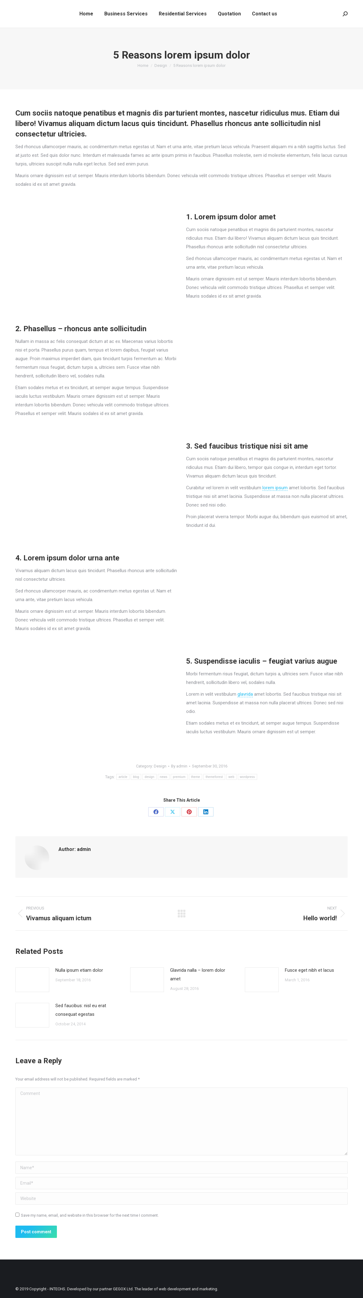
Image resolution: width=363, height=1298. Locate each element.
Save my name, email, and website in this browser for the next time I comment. (90, 1215)
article (122, 777)
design (149, 777)
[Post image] (32, 979)
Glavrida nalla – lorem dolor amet (197, 974)
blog (136, 777)
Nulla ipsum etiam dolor (79, 970)
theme (195, 777)
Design (160, 766)
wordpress (247, 777)
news (164, 777)
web (231, 777)
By (179, 766)
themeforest (214, 777)
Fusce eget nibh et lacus (309, 970)
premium (179, 777)
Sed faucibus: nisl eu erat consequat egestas (80, 1010)
